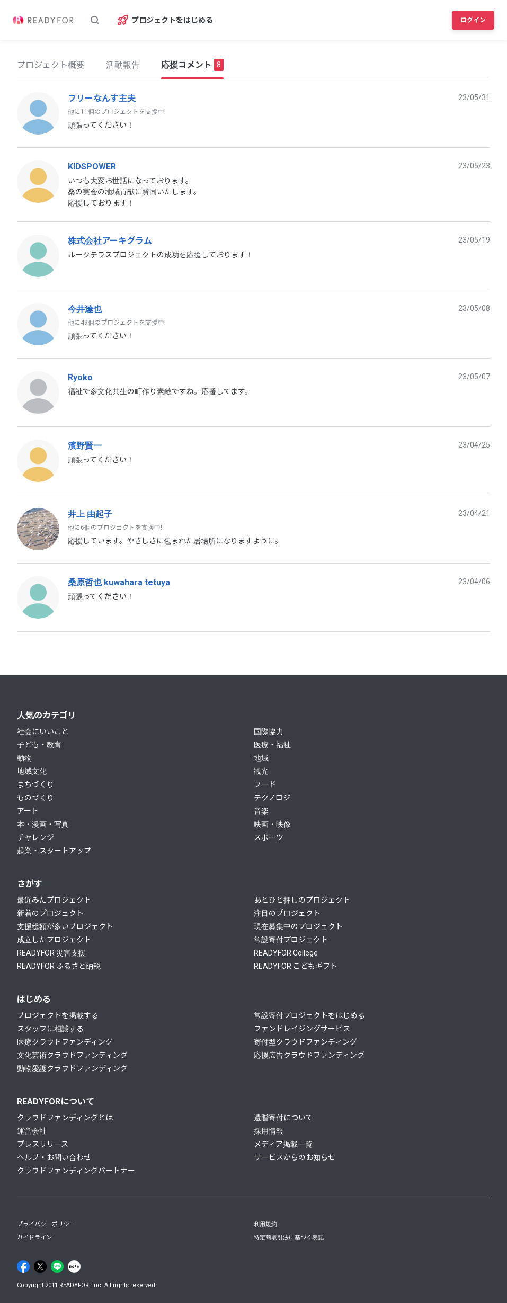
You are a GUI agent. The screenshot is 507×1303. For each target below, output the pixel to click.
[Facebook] (23, 1266)
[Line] (57, 1266)
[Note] (74, 1266)
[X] (40, 1266)
